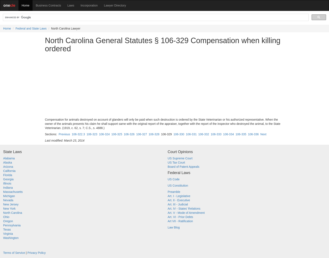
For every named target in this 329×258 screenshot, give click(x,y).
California (9, 171)
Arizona (8, 166)
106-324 (104, 134)
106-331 (191, 134)
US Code (174, 179)
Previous (64, 134)
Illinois (7, 183)
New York (9, 208)
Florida (7, 175)
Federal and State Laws (31, 28)
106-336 (253, 134)
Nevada (8, 200)
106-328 (154, 134)
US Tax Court (176, 162)
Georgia (8, 179)
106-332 (203, 134)
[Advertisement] (164, 85)
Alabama (9, 158)
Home (25, 5)
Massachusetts (13, 192)
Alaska (7, 162)
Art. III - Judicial (178, 204)
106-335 (241, 134)
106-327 (141, 134)
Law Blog (174, 227)
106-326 (129, 134)
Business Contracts (48, 5)
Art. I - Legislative (179, 196)
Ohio (6, 217)
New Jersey (10, 204)
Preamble (174, 192)
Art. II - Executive (179, 200)
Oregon (8, 221)
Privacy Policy (36, 252)
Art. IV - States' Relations (184, 208)
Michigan (9, 196)
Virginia (8, 233)
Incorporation (89, 5)
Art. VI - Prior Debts (180, 217)
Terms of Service (14, 252)
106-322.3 (78, 134)
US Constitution (178, 185)
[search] (155, 17)
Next (263, 134)
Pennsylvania (12, 225)
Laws (70, 5)
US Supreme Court (180, 158)
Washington (10, 238)
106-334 (228, 134)
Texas (7, 229)
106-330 (179, 134)
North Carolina (12, 212)
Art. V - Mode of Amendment (186, 212)
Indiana (8, 187)
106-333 (216, 134)
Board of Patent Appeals (183, 166)
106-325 (116, 134)
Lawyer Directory (115, 5)
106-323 (91, 134)
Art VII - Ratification (180, 221)
